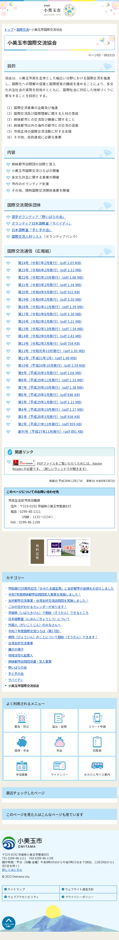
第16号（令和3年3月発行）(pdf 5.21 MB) (47, 321)
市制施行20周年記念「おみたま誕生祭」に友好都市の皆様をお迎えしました (61, 588)
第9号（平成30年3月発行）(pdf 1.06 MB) (47, 372)
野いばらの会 (17, 667)
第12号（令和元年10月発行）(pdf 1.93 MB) (48, 350)
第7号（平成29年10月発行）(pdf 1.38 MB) (48, 387)
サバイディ (15, 679)
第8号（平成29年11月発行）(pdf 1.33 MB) (48, 379)
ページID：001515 (101, 55)
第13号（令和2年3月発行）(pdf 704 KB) (46, 343)
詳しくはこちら (12, 870)
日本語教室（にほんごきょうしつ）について (39, 618)
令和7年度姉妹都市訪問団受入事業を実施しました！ (44, 594)
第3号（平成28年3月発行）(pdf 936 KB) (46, 416)
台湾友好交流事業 (20, 643)
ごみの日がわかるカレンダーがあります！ (37, 606)
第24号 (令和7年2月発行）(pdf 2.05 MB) (47, 262)
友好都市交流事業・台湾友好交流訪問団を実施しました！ (48, 600)
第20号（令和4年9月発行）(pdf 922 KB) (46, 291)
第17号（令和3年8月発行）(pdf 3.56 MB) (47, 313)
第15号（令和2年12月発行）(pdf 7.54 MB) (48, 328)
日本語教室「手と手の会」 (32, 229)
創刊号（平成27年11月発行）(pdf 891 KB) (48, 431)
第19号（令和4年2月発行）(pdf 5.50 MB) (47, 299)
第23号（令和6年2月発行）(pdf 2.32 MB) (47, 269)
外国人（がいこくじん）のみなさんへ (34, 624)
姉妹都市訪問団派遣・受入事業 (29, 661)
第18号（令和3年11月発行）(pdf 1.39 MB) (48, 306)
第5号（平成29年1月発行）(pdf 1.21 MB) (47, 401)
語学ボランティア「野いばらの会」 (39, 216)
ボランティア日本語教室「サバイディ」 (42, 223)
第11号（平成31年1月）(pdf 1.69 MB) (44, 357)
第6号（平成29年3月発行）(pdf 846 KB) (46, 394)
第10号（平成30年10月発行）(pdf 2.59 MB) (49, 365)
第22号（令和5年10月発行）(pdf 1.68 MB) (48, 277)
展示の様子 (16, 649)
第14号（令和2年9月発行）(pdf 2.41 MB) (47, 335)
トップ (8, 29)
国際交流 (22, 29)
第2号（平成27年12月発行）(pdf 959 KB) (47, 423)
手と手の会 (16, 673)
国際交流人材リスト (27, 236)
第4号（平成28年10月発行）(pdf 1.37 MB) (48, 409)
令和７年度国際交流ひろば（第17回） (34, 631)
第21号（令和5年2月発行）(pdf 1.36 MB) (47, 284)
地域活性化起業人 (20, 655)
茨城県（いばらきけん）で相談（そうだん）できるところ (48, 612)
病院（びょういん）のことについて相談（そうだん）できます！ (53, 637)
